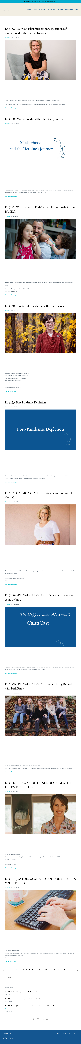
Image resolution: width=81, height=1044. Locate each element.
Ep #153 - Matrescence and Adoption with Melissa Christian (23, 999)
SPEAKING (60, 9)
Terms (70, 1034)
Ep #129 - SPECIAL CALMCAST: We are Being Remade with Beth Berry (36, 686)
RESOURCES (69, 9)
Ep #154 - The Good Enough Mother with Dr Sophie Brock (22, 991)
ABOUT (35, 9)
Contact (64, 1034)
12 (55, 969)
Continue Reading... (11, 108)
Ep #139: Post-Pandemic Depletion (27, 402)
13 (59, 969)
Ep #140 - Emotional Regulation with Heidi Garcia (37, 306)
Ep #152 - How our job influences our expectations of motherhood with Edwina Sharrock (38, 30)
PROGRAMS (51, 9)
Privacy (76, 1034)
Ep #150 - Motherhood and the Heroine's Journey (36, 119)
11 (50, 969)
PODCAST (42, 9)
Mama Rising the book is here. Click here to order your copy (40, 1)
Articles (58, 1034)
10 (46, 969)
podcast (7, 37)
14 (64, 969)
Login (76, 9)
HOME (29, 9)
